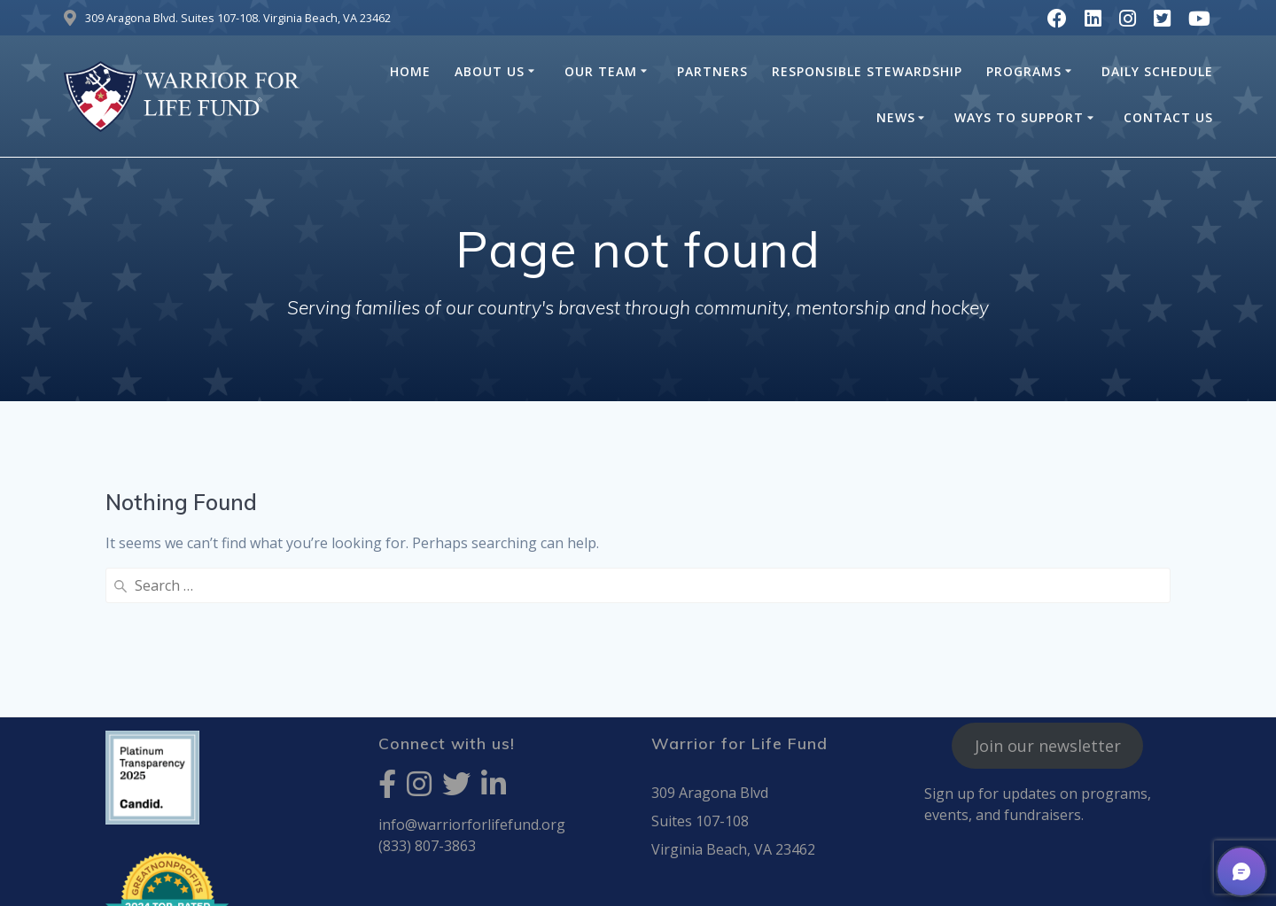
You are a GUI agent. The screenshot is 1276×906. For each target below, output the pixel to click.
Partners (712, 71)
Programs (1024, 71)
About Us (490, 71)
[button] (1241, 871)
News (895, 117)
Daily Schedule (1157, 71)
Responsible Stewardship (867, 71)
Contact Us (1168, 117)
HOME (410, 71)
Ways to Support (1019, 117)
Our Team (600, 71)
